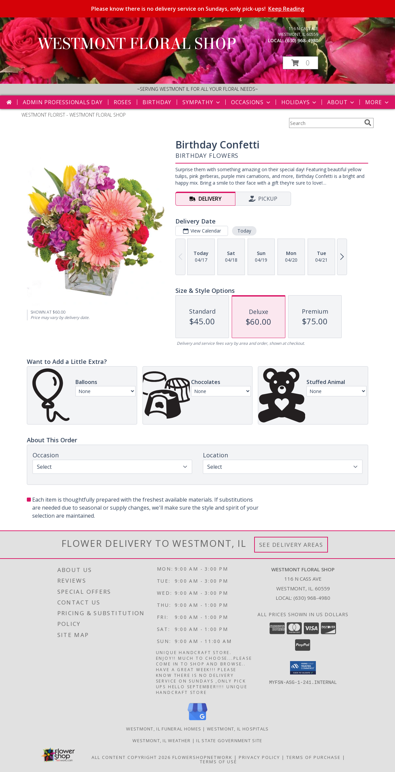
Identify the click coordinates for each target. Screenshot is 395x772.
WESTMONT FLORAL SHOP (137, 44)
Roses (122, 102)
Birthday (157, 102)
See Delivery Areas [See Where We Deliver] (291, 545)
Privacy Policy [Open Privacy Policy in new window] (259, 757)
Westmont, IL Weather (161, 740)
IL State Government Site (229, 740)
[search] (367, 122)
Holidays (299, 102)
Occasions (251, 102)
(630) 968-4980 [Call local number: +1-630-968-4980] (301, 40)
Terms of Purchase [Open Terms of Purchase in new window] (313, 757)
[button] (300, 62)
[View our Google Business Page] (197, 720)
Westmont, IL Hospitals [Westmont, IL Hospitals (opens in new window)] (238, 729)
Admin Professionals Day (62, 102)
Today (244, 231)
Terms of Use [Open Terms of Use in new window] (218, 762)
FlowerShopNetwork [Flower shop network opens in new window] (202, 757)
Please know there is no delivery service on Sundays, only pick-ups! (197, 8)
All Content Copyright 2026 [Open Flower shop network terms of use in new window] (131, 757)
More (377, 102)
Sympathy (201, 102)
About (341, 102)
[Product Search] (325, 123)
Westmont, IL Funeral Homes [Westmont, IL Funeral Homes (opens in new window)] (163, 729)
